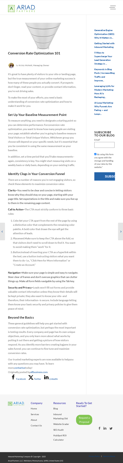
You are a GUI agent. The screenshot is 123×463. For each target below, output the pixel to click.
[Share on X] (34, 379)
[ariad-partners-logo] (21, 9)
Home (34, 408)
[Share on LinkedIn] (51, 379)
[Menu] (110, 7)
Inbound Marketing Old (60, 416)
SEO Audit (58, 429)
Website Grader (61, 424)
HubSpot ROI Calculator (59, 437)
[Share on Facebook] (18, 379)
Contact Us (36, 425)
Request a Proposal (84, 419)
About (34, 419)
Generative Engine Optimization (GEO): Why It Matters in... (104, 34)
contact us (19, 367)
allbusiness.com (39, 372)
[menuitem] (110, 7)
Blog (55, 408)
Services (35, 414)
